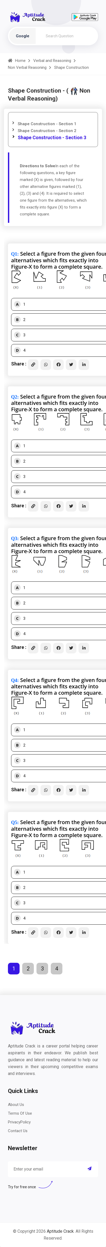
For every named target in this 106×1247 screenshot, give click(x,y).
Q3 (14, 538)
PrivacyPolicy (19, 1122)
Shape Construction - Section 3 (52, 137)
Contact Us (17, 1130)
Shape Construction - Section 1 (47, 123)
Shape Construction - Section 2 (47, 130)
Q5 (14, 822)
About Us (16, 1104)
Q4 (14, 680)
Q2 (14, 397)
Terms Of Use (20, 1113)
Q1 (14, 254)
